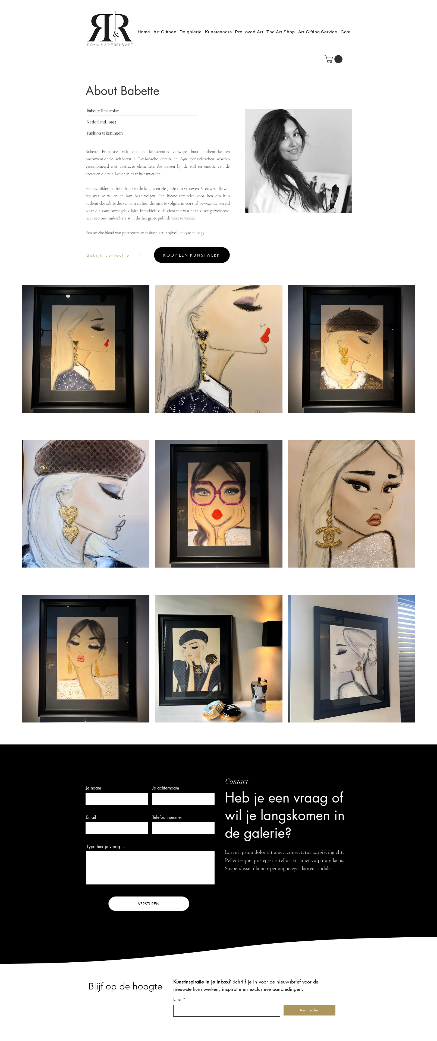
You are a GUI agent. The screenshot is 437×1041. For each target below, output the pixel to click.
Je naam (93, 788)
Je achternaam (165, 788)
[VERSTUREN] (148, 903)
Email (91, 817)
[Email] (225, 1010)
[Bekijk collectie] (114, 255)
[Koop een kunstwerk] (192, 255)
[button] (334, 59)
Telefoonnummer (167, 817)
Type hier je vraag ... (106, 847)
